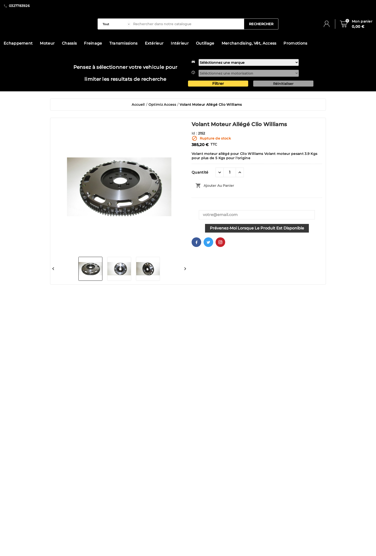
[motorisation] (249, 73)
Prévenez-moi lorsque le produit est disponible (257, 228)
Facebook (196, 242)
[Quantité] (230, 172)
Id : (195, 133)
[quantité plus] (240, 172)
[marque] (249, 62)
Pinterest (220, 242)
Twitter (208, 242)
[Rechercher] (187, 24)
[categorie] (115, 24)
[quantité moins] (220, 172)
